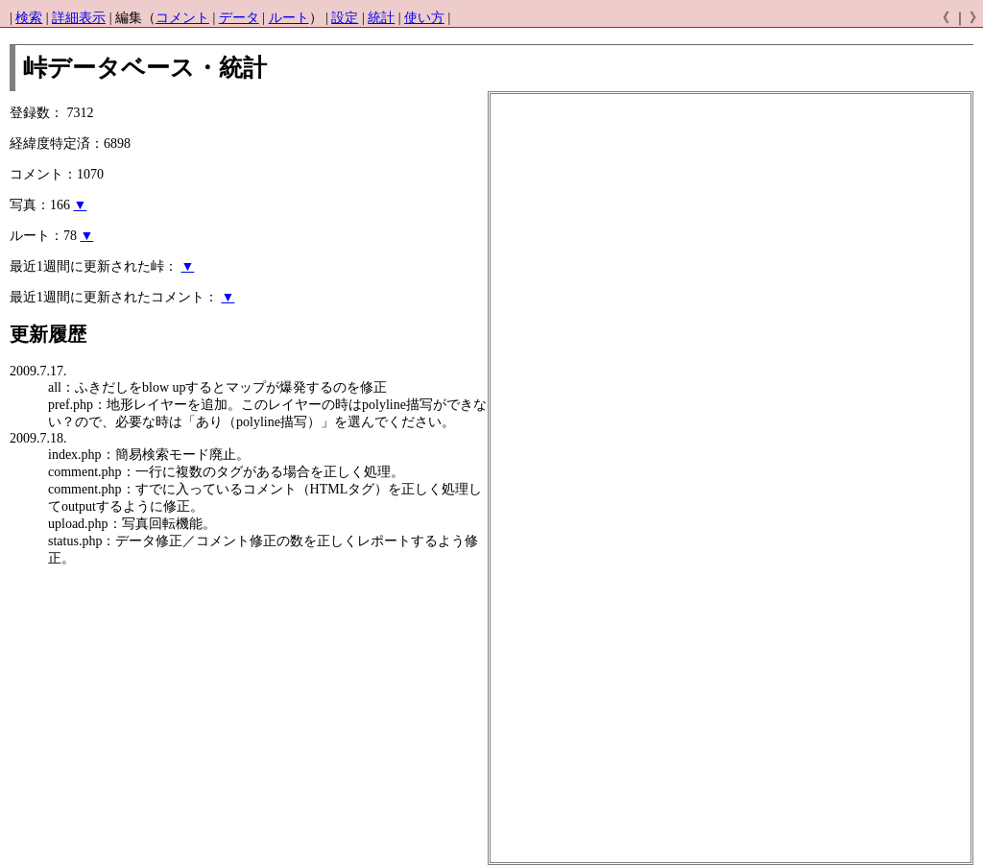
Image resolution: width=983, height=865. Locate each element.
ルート (289, 18)
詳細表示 (79, 18)
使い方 (424, 18)
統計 (381, 18)
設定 (344, 18)
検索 (28, 18)
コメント (182, 18)
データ (239, 18)
